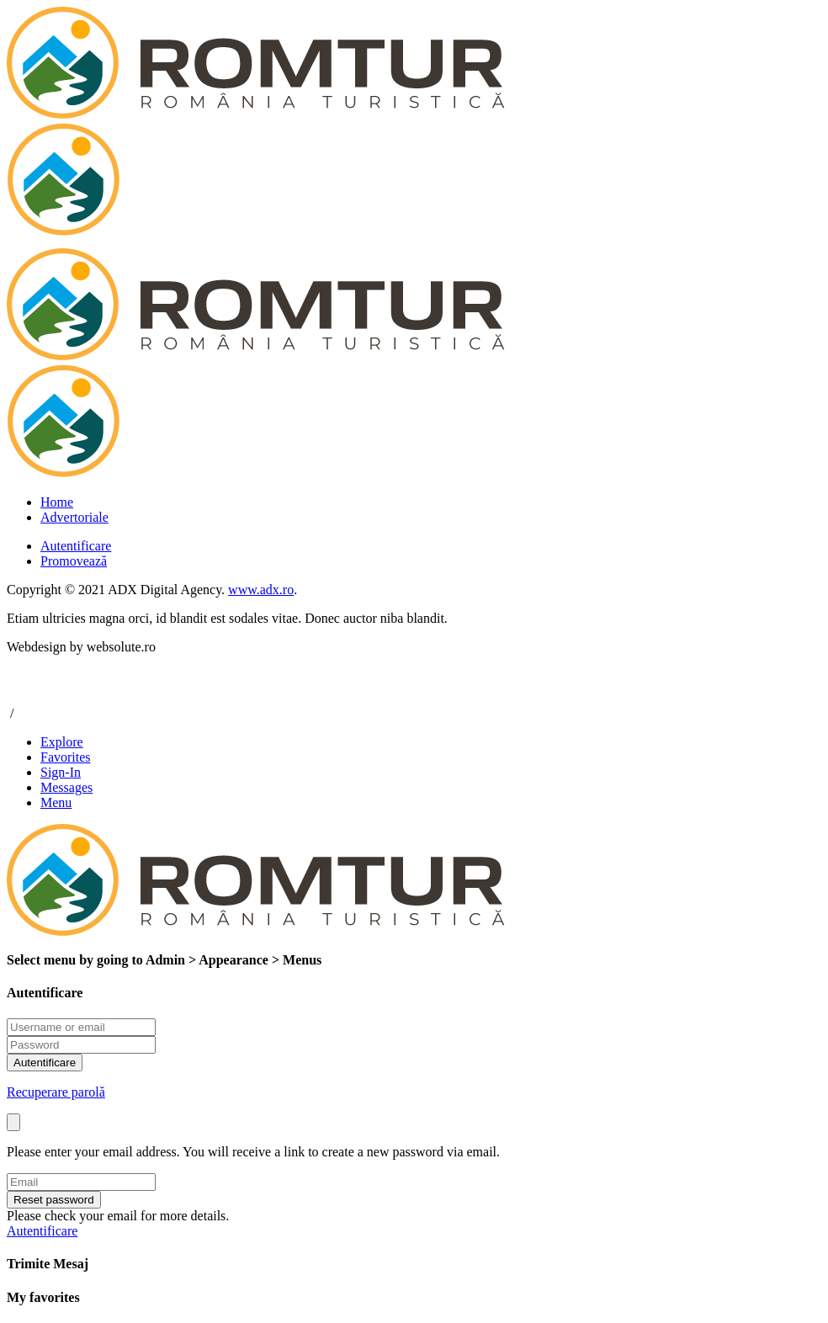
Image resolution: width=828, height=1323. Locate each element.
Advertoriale (74, 517)
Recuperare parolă (56, 1092)
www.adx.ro (261, 589)
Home (56, 502)
